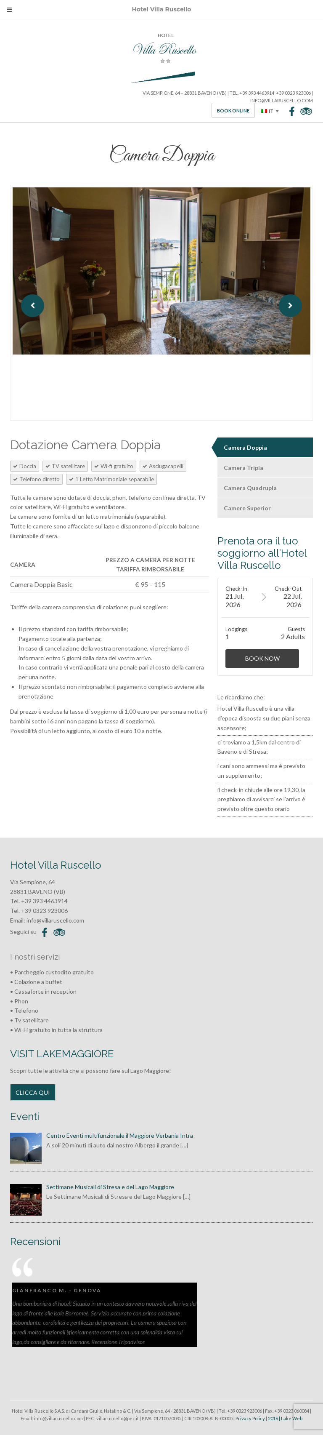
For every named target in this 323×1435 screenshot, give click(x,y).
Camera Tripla (243, 467)
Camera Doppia (245, 447)
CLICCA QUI (33, 1092)
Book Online (233, 110)
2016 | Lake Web (285, 1418)
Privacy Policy (250, 1418)
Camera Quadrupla (250, 487)
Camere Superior (247, 508)
